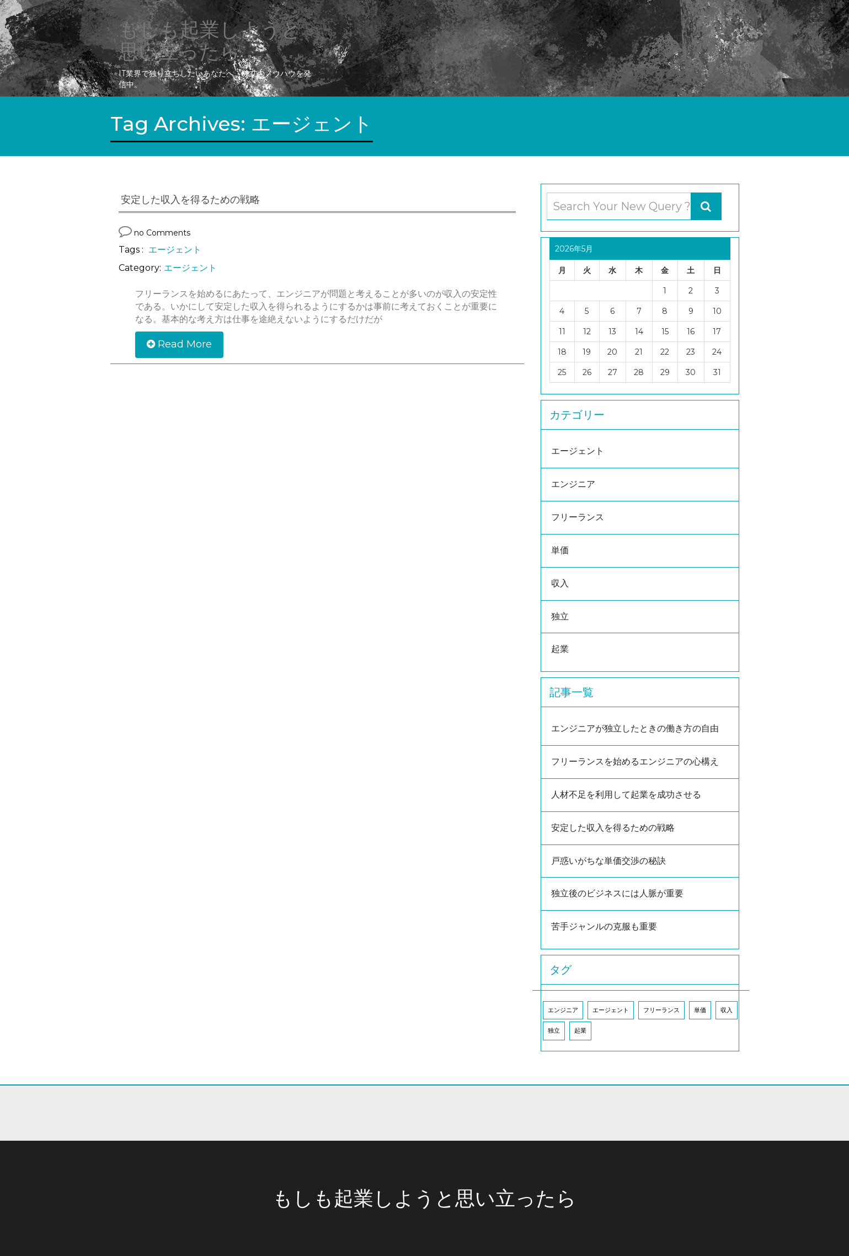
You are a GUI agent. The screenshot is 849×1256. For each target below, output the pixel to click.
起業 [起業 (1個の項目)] (580, 1030)
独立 (560, 616)
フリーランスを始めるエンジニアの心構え (635, 761)
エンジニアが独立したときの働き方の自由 (635, 728)
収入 (560, 583)
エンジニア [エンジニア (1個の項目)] (563, 1010)
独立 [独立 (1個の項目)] (554, 1030)
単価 (560, 550)
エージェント (174, 249)
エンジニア (573, 484)
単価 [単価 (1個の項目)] (700, 1010)
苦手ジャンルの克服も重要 (604, 926)
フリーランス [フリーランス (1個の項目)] (661, 1010)
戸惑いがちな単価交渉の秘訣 (608, 861)
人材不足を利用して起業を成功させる (626, 794)
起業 (560, 649)
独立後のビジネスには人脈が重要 (617, 893)
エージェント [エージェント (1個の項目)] (610, 1010)
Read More (179, 344)
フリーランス (577, 517)
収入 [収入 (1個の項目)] (726, 1010)
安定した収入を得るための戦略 (613, 827)
